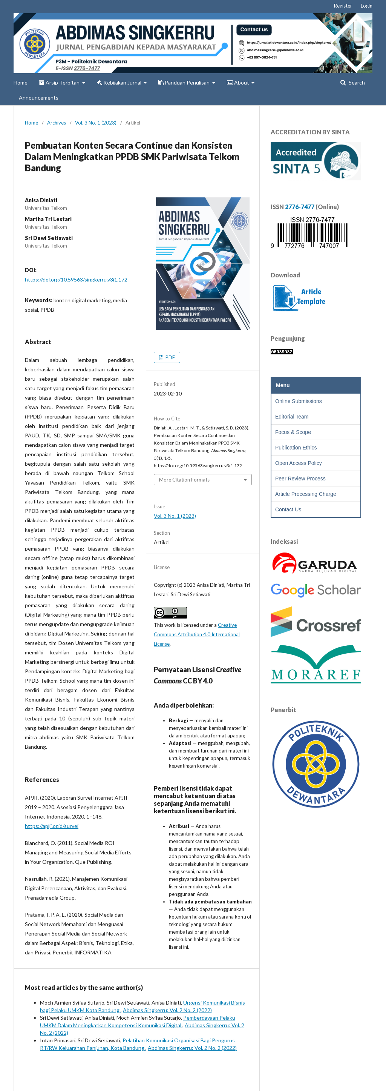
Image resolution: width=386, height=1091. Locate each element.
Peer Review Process (300, 478)
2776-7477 (299, 206)
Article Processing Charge (305, 494)
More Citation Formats (184, 480)
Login (366, 6)
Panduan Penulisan (184, 82)
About (238, 82)
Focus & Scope (293, 432)
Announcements (38, 97)
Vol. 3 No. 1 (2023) (95, 123)
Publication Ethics (296, 448)
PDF (169, 357)
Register (343, 6)
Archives (56, 123)
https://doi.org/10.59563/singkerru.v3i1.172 (76, 279)
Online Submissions (298, 401)
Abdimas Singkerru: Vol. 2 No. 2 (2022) (167, 1010)
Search (356, 82)
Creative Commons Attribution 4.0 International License (197, 634)
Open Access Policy (298, 463)
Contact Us (288, 509)
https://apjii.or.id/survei (51, 826)
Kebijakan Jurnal (119, 82)
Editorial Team (291, 417)
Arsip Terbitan (60, 82)
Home (21, 82)
